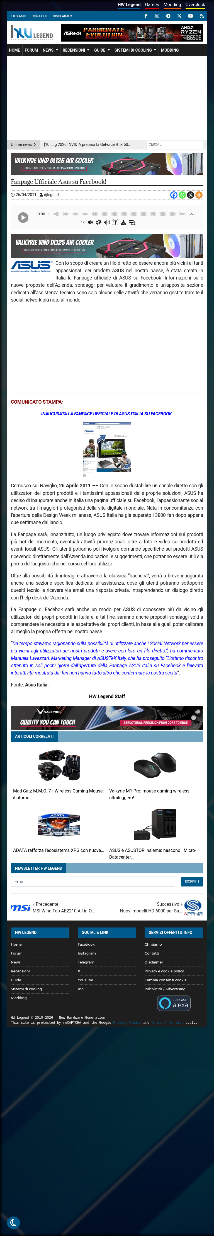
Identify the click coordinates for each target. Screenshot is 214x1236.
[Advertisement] (107, 98)
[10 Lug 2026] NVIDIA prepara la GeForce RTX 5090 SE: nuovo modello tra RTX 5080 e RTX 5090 (88, 144)
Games (152, 4)
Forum (31, 50)
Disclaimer (62, 16)
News (48, 50)
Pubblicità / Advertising (165, 989)
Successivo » (151, 908)
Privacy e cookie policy (164, 971)
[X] (190, 195)
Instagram (87, 953)
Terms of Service (167, 1022)
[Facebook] (173, 195)
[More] (199, 195)
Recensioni (74, 50)
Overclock (195, 4)
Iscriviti (192, 881)
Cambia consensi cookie (166, 980)
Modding (172, 4)
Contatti (39, 16)
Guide (99, 50)
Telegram (86, 962)
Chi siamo (17, 16)
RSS (81, 989)
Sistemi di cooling (133, 50)
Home (14, 50)
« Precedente (64, 908)
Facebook (86, 944)
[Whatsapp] (182, 195)
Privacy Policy (127, 1022)
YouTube (85, 980)
